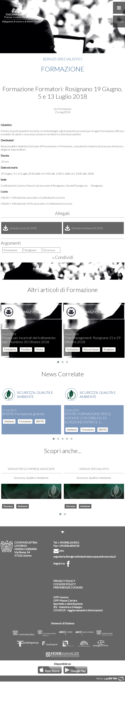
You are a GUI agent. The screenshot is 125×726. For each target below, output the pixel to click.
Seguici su (62, 563)
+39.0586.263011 (68, 542)
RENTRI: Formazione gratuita (23, 412)
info (58, 550)
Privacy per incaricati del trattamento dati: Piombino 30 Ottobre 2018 (29, 338)
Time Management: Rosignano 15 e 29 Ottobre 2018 (92, 338)
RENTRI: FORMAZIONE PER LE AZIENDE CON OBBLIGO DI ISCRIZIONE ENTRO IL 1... (88, 416)
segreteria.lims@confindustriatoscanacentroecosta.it (84, 556)
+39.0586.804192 (68, 545)
